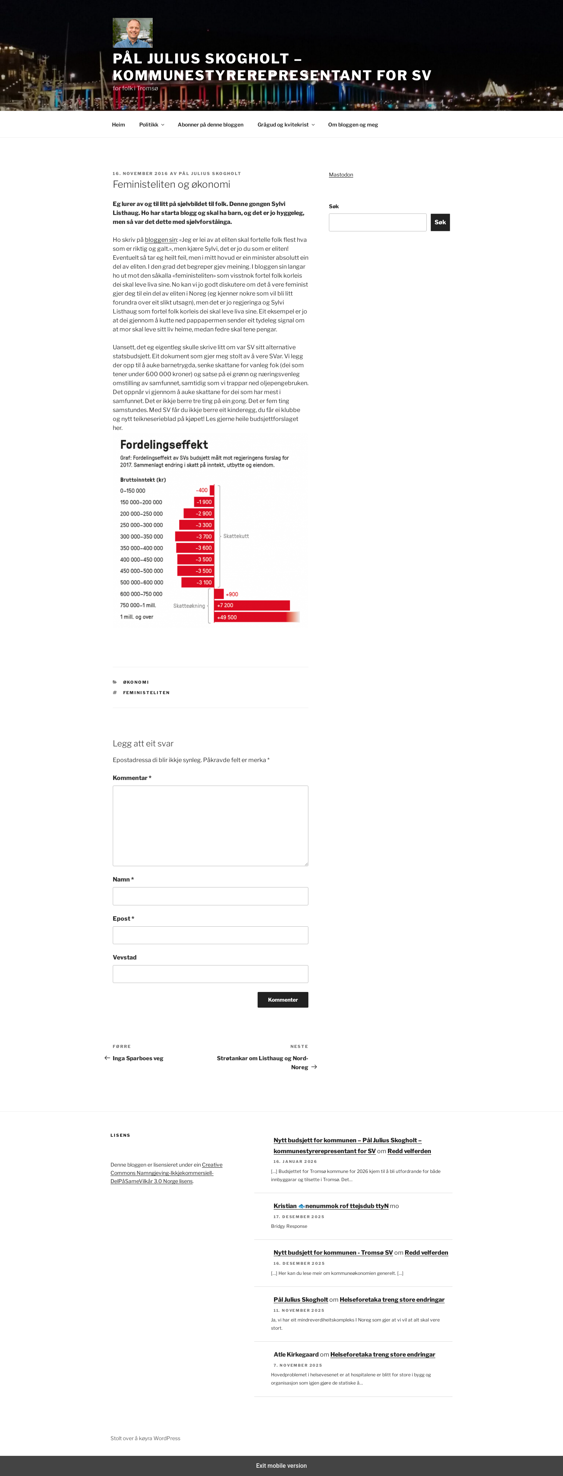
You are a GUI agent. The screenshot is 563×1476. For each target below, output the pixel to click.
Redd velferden (409, 1151)
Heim (118, 124)
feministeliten (146, 692)
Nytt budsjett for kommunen (347, 1206)
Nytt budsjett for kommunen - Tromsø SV (333, 1252)
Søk (334, 206)
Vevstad (125, 957)
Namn (123, 879)
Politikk (152, 124)
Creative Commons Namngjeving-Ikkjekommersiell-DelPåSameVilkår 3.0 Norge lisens (167, 1173)
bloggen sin (161, 239)
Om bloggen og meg (353, 124)
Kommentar (132, 777)
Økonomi (136, 682)
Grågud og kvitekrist (287, 124)
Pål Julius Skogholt (210, 173)
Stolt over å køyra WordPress (145, 1438)
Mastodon (341, 174)
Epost (123, 918)
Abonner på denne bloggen (210, 124)
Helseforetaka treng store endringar (392, 1299)
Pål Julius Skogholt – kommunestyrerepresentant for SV (273, 67)
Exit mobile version (281, 1465)
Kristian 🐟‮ (289, 1206)
